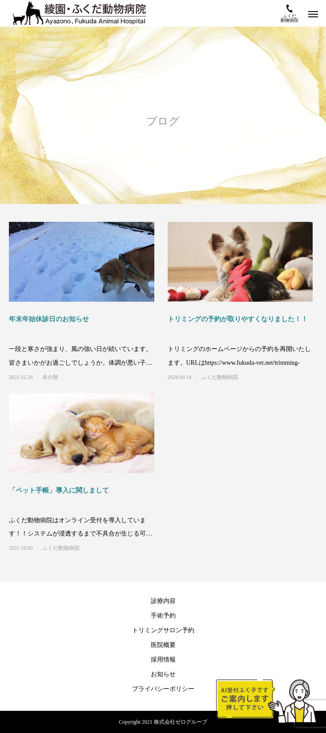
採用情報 (163, 659)
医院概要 (163, 645)
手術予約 (163, 615)
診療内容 (163, 601)
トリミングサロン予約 (163, 630)
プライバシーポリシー (163, 689)
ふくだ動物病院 (289, 13)
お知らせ (163, 674)
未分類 (50, 377)
